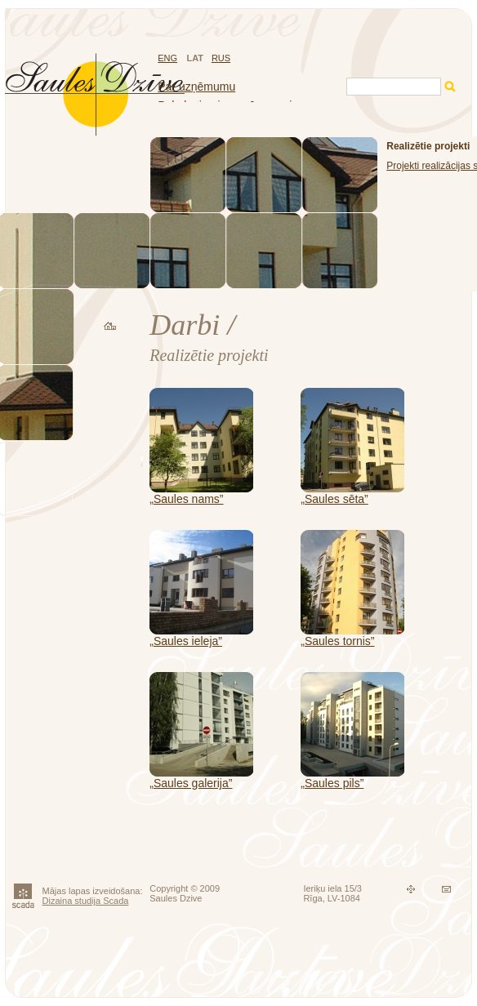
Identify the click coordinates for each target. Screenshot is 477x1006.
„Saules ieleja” (185, 641)
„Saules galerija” (190, 783)
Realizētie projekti (428, 146)
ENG (167, 58)
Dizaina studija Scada (85, 901)
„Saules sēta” (334, 498)
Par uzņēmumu (196, 86)
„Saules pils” (332, 783)
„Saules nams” (186, 498)
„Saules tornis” (337, 641)
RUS (221, 58)
